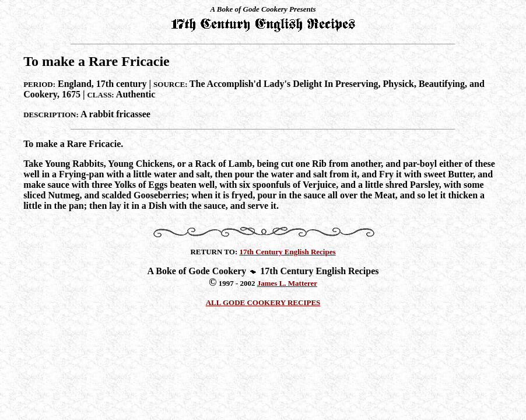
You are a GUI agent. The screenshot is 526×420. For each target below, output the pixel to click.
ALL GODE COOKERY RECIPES (263, 302)
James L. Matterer (287, 283)
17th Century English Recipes (288, 251)
